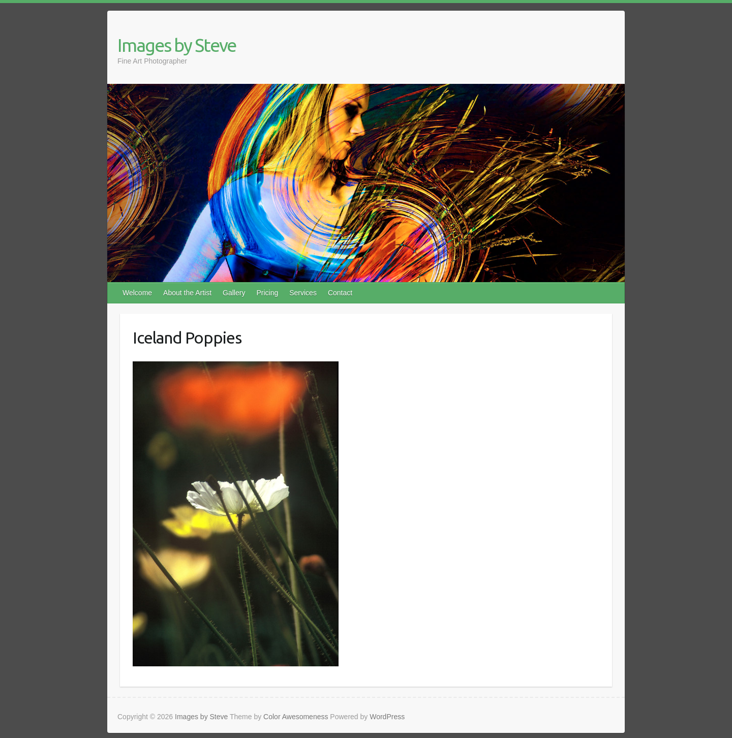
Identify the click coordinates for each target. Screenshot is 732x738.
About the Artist (187, 293)
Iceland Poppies (187, 337)
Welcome (137, 293)
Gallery (234, 293)
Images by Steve (176, 45)
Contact (340, 293)
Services (303, 293)
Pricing (267, 293)
